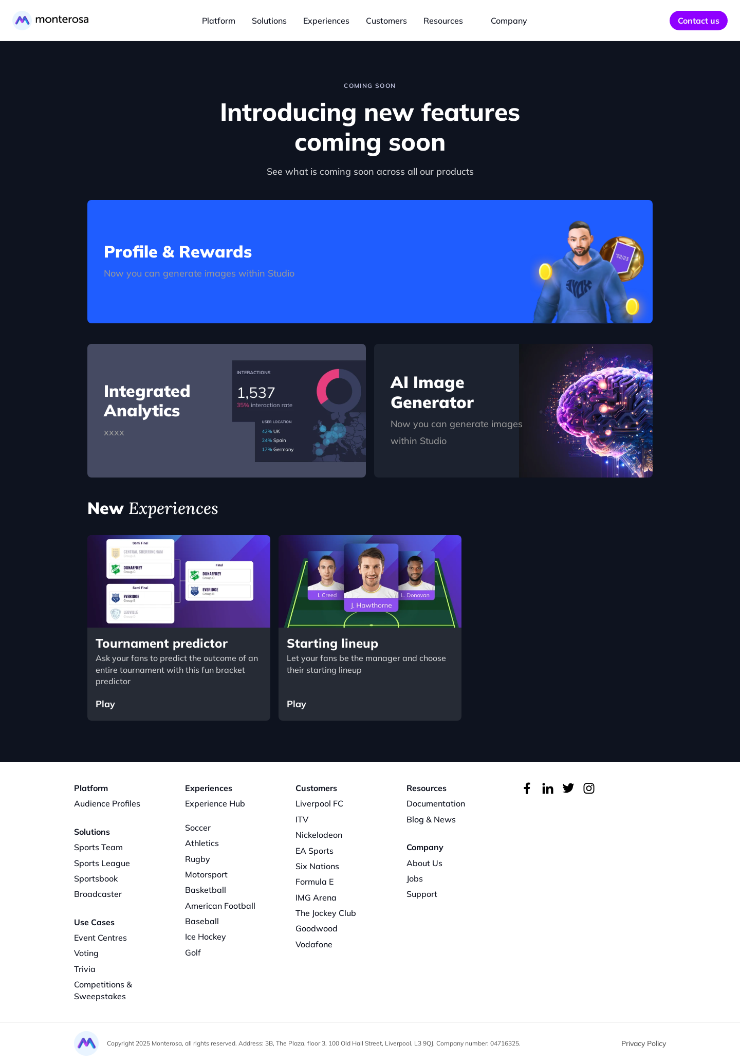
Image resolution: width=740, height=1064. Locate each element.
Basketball (205, 890)
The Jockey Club (325, 913)
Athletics (202, 843)
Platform (218, 20)
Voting (86, 953)
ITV (301, 819)
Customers (386, 20)
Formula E (314, 881)
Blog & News (431, 819)
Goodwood (316, 928)
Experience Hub (215, 803)
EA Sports (314, 851)
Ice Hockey (205, 936)
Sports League (102, 863)
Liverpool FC (319, 803)
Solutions (269, 20)
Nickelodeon (318, 835)
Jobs (414, 878)
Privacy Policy (643, 1043)
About (418, 863)
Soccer (198, 827)
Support (421, 894)
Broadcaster (98, 894)
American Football (220, 906)
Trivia (85, 969)
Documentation (435, 803)
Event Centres (100, 937)
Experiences (326, 20)
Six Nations (317, 866)
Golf (193, 952)
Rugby (197, 859)
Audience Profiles (107, 803)
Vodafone (313, 944)
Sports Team (98, 847)
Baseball (202, 921)
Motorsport (206, 874)
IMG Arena (316, 897)
